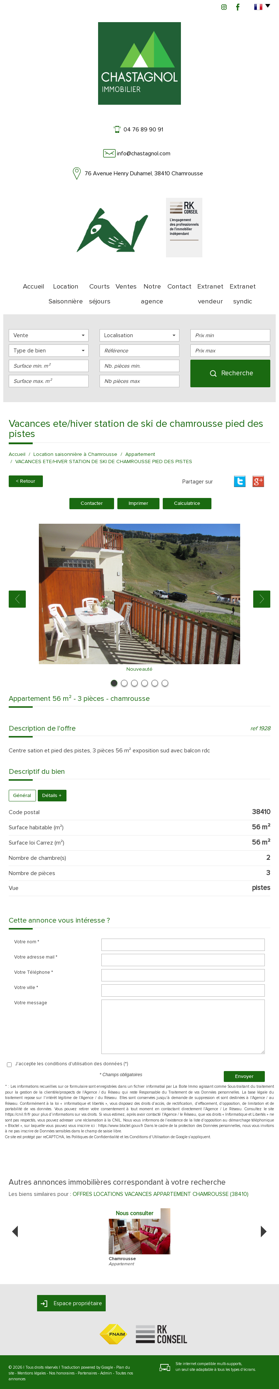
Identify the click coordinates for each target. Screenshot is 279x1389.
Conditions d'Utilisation (150, 1115)
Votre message (30, 981)
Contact (182, 283)
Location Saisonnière (51, 283)
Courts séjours (94, 283)
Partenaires (87, 1351)
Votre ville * (26, 966)
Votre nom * (26, 920)
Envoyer (244, 1055)
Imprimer (138, 482)
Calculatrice (187, 482)
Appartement (140, 433)
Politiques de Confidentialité (95, 1115)
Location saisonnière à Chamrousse (75, 433)
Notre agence (152, 283)
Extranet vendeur (216, 283)
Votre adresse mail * (35, 936)
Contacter (92, 482)
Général (22, 774)
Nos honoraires (61, 1351)
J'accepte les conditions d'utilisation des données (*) (71, 1042)
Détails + (51, 774)
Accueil (15, 283)
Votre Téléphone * (33, 951)
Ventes (123, 283)
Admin (106, 1351)
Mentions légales (31, 1351)
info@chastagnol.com (143, 153)
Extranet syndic (256, 283)
